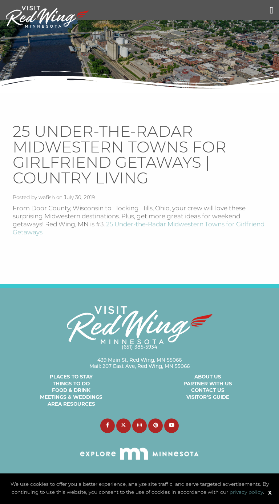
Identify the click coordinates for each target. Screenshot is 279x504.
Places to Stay (71, 377)
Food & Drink (71, 390)
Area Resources (71, 404)
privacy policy (246, 492)
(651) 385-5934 (139, 347)
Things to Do (71, 383)
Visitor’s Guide (207, 397)
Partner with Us (207, 383)
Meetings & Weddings (71, 397)
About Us (207, 377)
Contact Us (208, 390)
